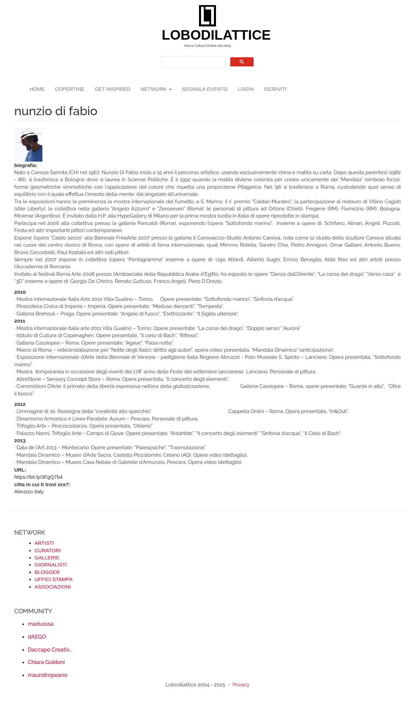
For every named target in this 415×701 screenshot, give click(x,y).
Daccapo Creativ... (50, 649)
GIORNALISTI (51, 565)
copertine (69, 89)
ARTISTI (44, 543)
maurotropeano (47, 675)
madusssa (41, 624)
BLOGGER (47, 572)
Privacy (241, 685)
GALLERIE (47, 557)
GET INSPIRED (113, 89)
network (156, 89)
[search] (193, 62)
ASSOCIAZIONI (53, 587)
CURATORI (48, 550)
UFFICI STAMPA (54, 579)
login (246, 89)
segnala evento (205, 89)
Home (37, 89)
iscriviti (275, 89)
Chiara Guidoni (46, 662)
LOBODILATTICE (210, 34)
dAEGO (37, 637)
